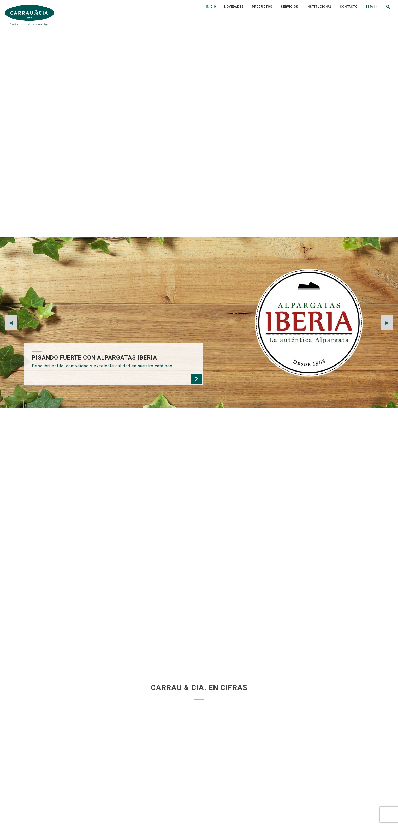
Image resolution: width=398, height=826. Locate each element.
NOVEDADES (195, 751)
